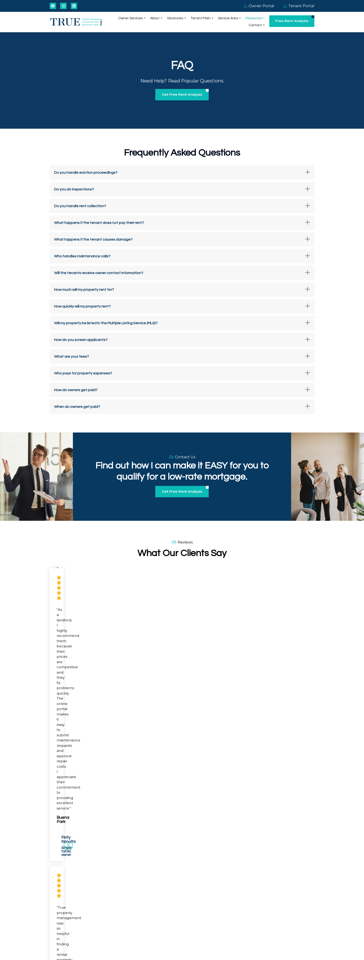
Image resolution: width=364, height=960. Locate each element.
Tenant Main (185, 22)
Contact (257, 22)
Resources (236, 22)
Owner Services (119, 22)
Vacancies (161, 22)
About (143, 22)
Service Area (212, 22)
